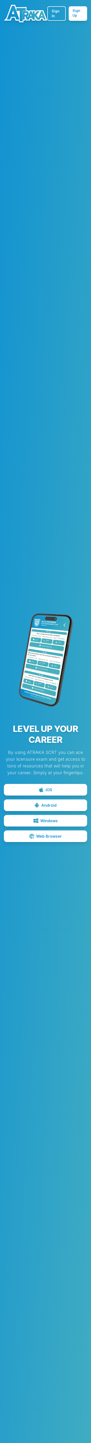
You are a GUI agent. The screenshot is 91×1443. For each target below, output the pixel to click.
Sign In (55, 13)
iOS (45, 789)
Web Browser (45, 836)
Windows (45, 820)
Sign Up (76, 12)
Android (45, 805)
